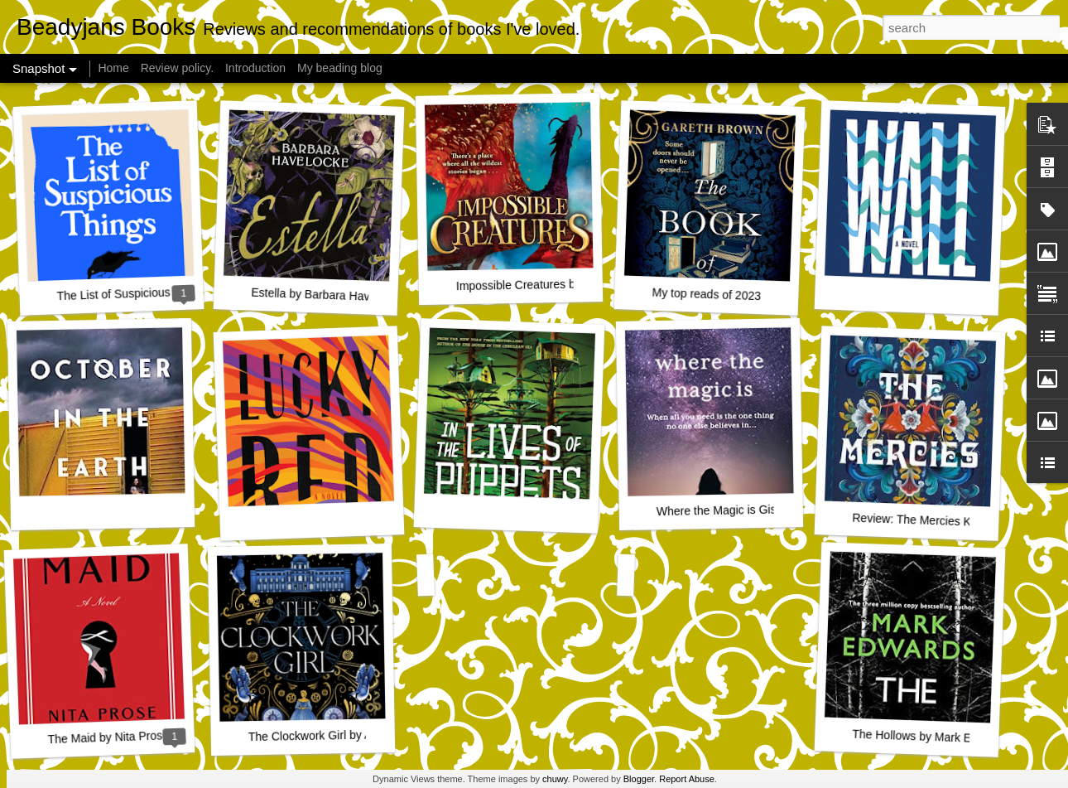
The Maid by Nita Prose (108, 737)
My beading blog (339, 68)
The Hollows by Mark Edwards (930, 737)
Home (113, 68)
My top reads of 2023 (706, 294)
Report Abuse (686, 779)
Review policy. (177, 68)
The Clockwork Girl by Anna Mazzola (343, 735)
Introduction (255, 68)
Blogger (638, 779)
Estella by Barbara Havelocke (327, 295)
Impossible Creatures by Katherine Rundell (566, 283)
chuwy (554, 779)
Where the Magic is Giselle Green (743, 509)
